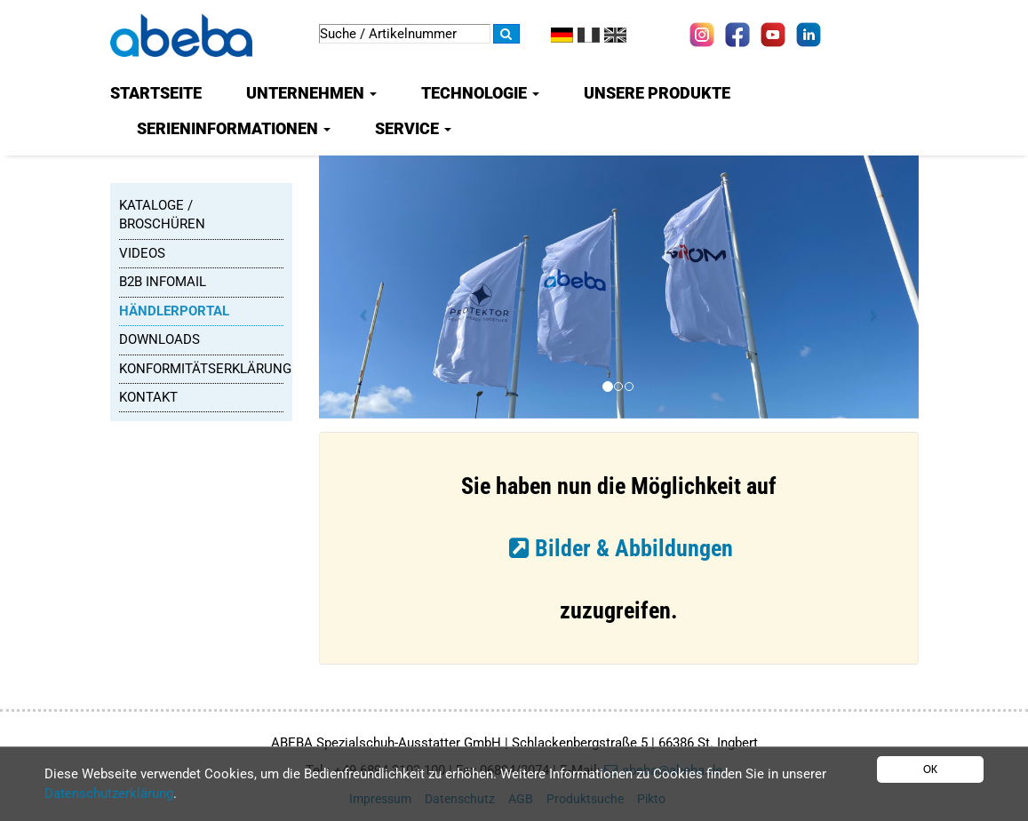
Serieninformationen (234, 128)
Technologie (480, 93)
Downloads (159, 339)
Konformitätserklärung (201, 369)
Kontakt (148, 397)
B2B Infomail (162, 282)
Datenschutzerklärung (108, 793)
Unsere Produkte (657, 93)
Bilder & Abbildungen (634, 548)
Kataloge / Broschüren (162, 214)
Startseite (156, 93)
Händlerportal (174, 311)
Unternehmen (311, 93)
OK (930, 769)
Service (413, 128)
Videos (142, 253)
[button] (364, 309)
